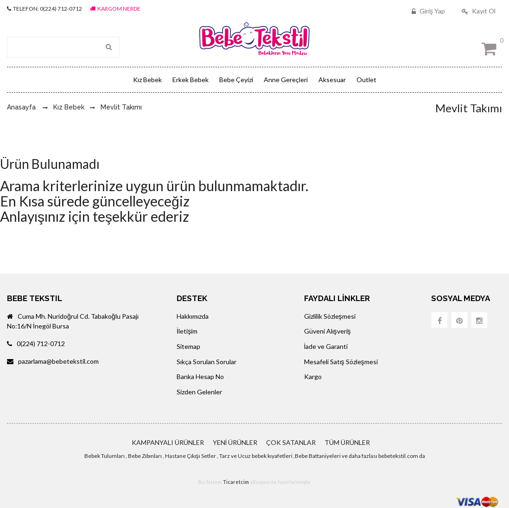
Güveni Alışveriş (327, 331)
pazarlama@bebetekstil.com (53, 361)
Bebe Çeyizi (236, 80)
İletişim (187, 331)
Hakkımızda (193, 316)
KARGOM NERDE (115, 8)
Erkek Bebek (190, 80)
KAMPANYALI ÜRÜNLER (168, 442)
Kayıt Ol (477, 11)
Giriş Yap (427, 11)
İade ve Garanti (326, 346)
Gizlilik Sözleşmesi (330, 316)
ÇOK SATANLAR (291, 442)
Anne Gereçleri (286, 80)
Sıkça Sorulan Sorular (206, 362)
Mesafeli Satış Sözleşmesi (341, 362)
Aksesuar (332, 80)
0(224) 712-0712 (36, 343)
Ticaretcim (236, 482)
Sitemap (188, 346)
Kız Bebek (147, 80)
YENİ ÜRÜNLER (235, 442)
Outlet (366, 80)
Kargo (313, 376)
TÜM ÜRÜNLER (347, 442)
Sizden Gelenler (199, 392)
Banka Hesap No (200, 376)
